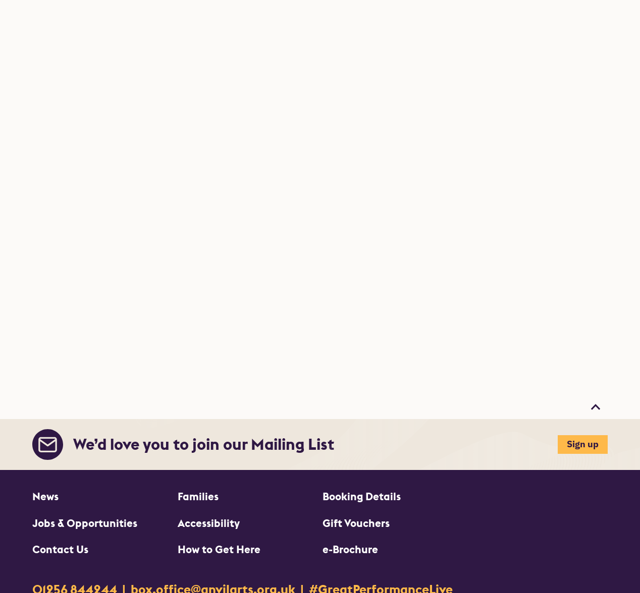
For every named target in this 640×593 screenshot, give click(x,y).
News (45, 496)
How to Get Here (219, 549)
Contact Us (60, 549)
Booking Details (362, 496)
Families (198, 496)
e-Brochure (350, 549)
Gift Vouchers (356, 523)
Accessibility (209, 523)
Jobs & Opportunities (84, 523)
